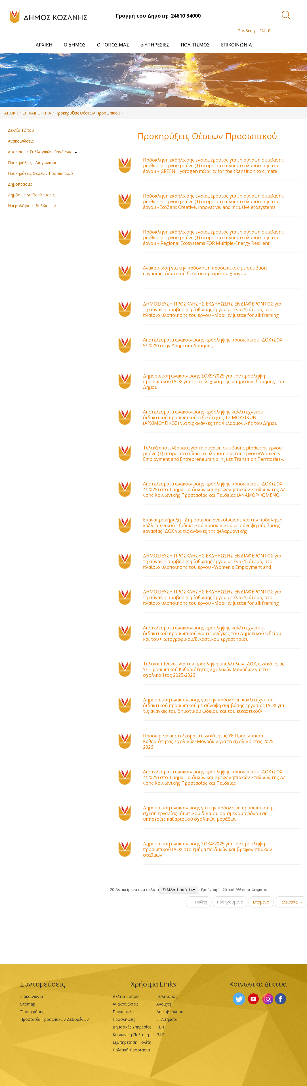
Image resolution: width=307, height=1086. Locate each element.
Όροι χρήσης (32, 1011)
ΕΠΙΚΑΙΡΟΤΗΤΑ (36, 113)
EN (262, 30)
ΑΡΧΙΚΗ (11, 113)
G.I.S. (160, 1034)
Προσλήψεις (124, 1019)
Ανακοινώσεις (20, 141)
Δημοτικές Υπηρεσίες (132, 1027)
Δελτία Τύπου (21, 130)
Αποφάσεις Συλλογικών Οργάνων (39, 151)
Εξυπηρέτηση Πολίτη (132, 1042)
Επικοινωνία (31, 996)
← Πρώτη (198, 902)
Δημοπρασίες (20, 184)
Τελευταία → (291, 902)
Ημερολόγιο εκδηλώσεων (32, 205)
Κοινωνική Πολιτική (131, 1034)
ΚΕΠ (160, 1027)
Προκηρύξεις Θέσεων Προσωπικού (87, 113)
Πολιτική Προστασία (131, 1050)
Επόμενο (261, 902)
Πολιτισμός (166, 996)
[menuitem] (44, 44)
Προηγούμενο (230, 902)
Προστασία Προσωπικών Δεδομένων (54, 1019)
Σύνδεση (246, 30)
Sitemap (27, 1004)
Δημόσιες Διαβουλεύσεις (31, 195)
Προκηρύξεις (124, 1011)
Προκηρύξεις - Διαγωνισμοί (33, 162)
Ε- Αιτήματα (166, 1019)
